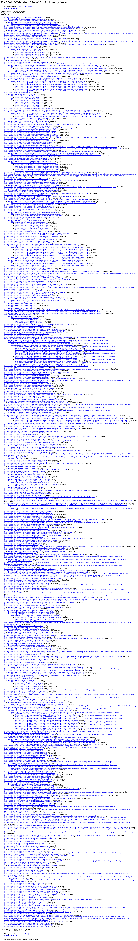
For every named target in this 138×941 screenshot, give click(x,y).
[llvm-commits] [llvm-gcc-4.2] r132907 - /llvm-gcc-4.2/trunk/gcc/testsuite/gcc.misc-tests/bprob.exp (32, 25)
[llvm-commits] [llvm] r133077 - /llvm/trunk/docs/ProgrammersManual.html (26, 377)
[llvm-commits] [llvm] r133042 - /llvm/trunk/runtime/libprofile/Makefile (25, 290)
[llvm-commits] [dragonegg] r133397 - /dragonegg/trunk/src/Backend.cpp (25, 904)
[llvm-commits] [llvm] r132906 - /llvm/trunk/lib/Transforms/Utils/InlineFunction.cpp (28, 20)
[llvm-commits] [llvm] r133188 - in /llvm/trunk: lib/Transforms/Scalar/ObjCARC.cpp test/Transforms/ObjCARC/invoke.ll (39, 527)
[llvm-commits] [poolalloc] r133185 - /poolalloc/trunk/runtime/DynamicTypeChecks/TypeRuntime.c (33, 524)
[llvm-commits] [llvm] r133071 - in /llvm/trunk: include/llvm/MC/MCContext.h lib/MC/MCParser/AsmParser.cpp (37, 372)
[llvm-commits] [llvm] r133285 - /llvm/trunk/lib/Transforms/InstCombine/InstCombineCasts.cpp (32, 701)
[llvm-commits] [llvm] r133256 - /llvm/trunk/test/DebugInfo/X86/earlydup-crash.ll (28, 634)
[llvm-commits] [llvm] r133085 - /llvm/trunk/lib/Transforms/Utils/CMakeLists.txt (27, 386)
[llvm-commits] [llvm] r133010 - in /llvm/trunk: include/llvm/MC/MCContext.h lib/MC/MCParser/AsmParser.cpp (37, 233)
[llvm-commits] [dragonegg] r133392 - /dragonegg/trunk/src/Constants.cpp (25, 896)
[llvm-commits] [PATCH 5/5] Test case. (19, 485)
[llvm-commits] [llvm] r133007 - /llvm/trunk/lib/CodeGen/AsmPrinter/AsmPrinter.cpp (29, 217)
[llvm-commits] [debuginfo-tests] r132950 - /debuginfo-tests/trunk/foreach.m (26, 139)
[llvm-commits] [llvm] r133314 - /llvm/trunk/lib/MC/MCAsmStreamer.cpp (25, 782)
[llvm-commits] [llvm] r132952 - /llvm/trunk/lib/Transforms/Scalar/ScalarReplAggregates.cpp (31, 140)
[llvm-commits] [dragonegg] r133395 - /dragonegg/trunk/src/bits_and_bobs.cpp (27, 900)
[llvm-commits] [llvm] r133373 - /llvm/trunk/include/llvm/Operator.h (24, 883)
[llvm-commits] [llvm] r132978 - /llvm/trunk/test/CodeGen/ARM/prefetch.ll (26, 179)
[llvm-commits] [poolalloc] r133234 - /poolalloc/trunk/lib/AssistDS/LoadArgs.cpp (27, 581)
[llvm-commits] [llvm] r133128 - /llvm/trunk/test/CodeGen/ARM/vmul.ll (25, 439)
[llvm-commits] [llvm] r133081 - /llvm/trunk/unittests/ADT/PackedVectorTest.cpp (27, 383)
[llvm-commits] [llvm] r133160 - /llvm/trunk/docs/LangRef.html (22, 495)
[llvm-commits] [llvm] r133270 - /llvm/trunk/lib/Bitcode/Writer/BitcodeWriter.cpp (28, 659)
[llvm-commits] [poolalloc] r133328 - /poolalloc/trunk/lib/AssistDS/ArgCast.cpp (27, 800)
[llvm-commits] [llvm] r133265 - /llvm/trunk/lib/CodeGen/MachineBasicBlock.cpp (28, 646)
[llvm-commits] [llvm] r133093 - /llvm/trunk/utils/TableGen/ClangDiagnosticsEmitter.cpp (30, 393)
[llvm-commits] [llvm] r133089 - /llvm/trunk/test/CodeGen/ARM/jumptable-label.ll (28, 391)
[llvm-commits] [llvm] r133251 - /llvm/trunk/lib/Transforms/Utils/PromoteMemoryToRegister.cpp (32, 605)
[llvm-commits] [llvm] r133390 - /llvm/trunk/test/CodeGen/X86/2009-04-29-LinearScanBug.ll (31, 892)
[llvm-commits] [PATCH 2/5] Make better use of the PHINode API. (27, 477)
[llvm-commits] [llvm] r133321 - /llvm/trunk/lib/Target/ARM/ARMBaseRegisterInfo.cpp (29, 793)
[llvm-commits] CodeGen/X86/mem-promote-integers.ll (20, 869)
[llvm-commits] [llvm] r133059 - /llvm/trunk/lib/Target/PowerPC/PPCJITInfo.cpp (27, 334)
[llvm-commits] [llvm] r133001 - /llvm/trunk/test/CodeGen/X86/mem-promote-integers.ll (30, 207)
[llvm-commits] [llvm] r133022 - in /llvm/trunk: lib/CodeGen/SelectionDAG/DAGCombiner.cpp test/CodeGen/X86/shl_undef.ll (41, 244)
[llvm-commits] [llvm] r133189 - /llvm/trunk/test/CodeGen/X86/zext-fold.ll (26, 529)
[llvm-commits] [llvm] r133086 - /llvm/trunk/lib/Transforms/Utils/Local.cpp (26, 390)
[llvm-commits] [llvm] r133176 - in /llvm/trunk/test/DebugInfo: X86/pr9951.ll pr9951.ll (29, 516)
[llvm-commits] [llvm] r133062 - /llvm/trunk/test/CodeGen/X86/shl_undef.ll (26, 335)
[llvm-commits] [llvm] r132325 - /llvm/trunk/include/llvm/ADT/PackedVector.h (27, 295)
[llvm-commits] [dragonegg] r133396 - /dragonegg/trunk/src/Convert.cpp (25, 902)
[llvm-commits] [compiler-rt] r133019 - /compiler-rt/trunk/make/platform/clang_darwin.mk (30, 241)
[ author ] (25, 6)
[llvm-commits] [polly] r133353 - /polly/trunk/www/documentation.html (25, 843)
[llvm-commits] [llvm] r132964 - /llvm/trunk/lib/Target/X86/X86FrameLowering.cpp (28, 156)
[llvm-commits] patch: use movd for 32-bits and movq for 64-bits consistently (26, 159)
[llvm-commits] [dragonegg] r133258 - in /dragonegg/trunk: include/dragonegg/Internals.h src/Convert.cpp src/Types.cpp (39, 635)
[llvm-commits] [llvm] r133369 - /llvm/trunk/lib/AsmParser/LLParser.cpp (25, 872)
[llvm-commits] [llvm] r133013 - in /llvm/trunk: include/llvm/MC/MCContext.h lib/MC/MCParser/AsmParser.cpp (37, 235)
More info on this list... (11, 8)
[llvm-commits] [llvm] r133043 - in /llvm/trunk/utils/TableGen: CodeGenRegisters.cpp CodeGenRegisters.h (35, 292)
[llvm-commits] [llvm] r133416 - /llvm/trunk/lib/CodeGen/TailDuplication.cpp (26, 926)
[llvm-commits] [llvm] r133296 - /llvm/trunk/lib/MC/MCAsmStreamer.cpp (25, 752)
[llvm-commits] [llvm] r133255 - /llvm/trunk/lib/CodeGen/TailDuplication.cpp (26, 630)
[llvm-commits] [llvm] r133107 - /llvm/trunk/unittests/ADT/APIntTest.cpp (25, 414)
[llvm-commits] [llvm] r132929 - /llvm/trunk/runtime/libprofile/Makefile (25, 119)
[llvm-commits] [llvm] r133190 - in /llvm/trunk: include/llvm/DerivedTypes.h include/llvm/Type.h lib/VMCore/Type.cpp (39, 532)
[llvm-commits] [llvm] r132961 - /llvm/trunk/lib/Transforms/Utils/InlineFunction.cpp (28, 145)
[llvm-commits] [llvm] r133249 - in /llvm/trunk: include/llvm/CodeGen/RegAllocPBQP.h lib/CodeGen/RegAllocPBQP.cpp (39, 602)
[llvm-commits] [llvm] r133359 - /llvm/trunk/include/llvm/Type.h (23, 851)
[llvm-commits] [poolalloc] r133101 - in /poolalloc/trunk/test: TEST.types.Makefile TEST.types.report (33, 399)
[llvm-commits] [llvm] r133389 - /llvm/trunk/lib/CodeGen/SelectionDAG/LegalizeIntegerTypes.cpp (33, 891)
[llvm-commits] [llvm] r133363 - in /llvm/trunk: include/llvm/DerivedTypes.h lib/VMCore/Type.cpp (33, 859)
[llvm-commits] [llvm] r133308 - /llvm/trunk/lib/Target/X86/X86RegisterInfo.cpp (27, 776)
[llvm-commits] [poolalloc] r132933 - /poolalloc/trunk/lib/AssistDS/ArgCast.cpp (27, 126)
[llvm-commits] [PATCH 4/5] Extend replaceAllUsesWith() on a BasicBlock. (30, 481)
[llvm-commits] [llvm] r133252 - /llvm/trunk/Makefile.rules (21, 609)
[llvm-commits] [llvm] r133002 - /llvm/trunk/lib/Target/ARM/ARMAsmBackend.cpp (28, 209)
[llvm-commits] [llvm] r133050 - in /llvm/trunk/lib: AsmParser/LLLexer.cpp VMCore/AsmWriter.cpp (33, 297)
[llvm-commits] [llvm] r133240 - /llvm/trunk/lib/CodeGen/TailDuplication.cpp (26, 583)
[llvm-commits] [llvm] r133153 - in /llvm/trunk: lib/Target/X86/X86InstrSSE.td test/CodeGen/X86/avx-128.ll (35, 469)
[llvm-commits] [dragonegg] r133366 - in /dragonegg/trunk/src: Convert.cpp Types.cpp (29, 864)
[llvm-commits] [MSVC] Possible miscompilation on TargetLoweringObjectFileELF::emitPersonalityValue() (35, 38)
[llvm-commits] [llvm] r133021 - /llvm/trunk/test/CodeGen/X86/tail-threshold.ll (27, 243)
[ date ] (30, 6)
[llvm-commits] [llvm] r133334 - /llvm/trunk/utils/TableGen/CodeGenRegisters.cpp (28, 813)
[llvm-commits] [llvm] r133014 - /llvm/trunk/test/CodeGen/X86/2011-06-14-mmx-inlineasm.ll (31, 236)
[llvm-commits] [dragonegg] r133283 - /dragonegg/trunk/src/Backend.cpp (25, 693)
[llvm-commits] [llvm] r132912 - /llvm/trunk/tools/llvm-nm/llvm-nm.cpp (25, 36)
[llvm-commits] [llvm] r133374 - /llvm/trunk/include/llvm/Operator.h (24, 885)
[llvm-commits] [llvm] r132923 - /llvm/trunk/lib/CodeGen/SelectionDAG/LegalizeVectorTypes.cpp (32, 76)
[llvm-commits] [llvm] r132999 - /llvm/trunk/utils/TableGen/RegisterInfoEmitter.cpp (28, 204)
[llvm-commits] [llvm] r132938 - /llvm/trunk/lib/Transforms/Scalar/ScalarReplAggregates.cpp (31, 132)
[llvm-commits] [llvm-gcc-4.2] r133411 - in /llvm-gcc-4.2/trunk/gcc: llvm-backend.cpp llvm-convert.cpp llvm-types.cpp (38, 915)
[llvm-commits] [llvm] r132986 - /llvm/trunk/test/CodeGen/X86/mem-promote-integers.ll (30, 188)
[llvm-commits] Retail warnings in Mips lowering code (20, 434)
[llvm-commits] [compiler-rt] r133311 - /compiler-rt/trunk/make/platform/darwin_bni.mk (29, 779)
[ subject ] (19, 6)
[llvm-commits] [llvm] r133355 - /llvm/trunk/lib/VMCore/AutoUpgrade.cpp (26, 846)
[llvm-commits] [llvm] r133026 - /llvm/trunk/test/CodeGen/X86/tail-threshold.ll (27, 268)
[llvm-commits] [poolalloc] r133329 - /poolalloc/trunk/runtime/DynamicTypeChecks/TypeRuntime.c (33, 801)
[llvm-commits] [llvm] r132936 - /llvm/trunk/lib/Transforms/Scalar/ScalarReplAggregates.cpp (31, 129)
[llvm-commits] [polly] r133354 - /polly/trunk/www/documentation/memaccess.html (28, 845)
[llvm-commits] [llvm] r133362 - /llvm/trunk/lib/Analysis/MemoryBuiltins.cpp (26, 857)
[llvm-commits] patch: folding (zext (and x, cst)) (18, 314)
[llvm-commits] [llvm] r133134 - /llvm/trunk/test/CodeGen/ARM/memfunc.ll (26, 449)
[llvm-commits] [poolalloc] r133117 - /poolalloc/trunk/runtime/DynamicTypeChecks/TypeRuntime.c (33, 431)
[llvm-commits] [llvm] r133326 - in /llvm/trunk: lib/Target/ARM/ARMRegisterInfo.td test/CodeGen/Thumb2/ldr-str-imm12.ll (40, 798)
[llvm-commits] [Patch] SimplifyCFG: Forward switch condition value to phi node (28, 771)
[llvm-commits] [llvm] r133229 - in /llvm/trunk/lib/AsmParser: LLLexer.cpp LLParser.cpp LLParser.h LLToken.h (36, 578)
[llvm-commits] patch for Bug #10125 (15, 59)
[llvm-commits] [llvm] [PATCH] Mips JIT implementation (21, 489)
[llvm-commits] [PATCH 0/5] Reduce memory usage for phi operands (24, 473)
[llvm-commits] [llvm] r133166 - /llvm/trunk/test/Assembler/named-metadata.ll (27, 498)
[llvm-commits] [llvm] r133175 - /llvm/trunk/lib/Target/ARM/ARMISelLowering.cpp (28, 514)
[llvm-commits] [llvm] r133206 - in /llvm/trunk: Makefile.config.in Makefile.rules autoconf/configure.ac (34, 549)
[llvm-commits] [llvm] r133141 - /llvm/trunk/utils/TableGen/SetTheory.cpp (25, 460)
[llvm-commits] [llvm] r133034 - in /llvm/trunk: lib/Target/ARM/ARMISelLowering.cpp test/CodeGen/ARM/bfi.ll (37, 279)
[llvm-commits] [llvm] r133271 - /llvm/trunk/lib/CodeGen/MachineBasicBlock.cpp (28, 661)
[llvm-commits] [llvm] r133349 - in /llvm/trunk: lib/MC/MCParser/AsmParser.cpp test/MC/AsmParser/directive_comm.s (39, 837)
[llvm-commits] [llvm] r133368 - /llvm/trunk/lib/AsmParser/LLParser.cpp (25, 870)
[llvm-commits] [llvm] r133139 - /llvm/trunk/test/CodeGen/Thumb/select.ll (25, 452)
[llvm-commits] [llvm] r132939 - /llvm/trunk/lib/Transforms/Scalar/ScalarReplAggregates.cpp (31, 134)
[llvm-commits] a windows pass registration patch (18, 302)
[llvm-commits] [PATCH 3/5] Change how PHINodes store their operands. (29, 479)
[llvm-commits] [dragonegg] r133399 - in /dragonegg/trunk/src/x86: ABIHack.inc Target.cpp (30, 905)
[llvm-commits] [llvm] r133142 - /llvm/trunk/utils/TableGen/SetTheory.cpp (25, 462)
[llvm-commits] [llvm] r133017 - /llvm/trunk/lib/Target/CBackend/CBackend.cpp (27, 238)
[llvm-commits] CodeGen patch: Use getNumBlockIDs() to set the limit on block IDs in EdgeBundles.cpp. (34, 401)
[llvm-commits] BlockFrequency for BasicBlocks (18, 678)
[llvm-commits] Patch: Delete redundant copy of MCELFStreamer (23, 643)
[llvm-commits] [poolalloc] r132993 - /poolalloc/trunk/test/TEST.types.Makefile (27, 198)
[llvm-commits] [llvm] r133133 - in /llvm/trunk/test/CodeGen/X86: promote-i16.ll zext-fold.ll (31, 444)
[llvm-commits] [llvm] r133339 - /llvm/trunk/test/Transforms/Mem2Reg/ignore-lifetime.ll (30, 825)
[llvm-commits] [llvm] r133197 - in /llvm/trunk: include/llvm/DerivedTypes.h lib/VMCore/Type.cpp (33, 540)
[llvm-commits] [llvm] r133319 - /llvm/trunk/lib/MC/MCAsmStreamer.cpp (25, 790)
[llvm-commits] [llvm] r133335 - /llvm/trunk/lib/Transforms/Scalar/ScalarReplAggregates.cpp (31, 814)
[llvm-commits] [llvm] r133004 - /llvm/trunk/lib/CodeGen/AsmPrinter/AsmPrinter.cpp (29, 211)
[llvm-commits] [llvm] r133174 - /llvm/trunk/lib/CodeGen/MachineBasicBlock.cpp (28, 513)
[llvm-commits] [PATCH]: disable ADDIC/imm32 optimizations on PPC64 (25, 640)
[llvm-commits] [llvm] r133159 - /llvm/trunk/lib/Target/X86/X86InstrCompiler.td (27, 493)
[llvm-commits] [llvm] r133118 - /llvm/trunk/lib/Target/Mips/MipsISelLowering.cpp (28, 433)
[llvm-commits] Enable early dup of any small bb (18, 465)
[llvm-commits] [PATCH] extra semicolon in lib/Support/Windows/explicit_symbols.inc (29, 286)
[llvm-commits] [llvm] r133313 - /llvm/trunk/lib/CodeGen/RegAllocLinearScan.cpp (28, 781)
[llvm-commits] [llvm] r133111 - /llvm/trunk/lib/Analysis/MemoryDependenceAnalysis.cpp (30, 425)
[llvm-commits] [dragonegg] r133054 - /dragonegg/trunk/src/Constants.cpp (25, 327)
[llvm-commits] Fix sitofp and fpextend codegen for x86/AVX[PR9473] (24, 471)
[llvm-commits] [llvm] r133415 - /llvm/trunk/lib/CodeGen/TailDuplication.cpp (26, 923)
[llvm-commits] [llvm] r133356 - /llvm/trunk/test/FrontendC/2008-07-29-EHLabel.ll (28, 848)
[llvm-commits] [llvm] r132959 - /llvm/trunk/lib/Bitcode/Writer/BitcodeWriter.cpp (28, 143)
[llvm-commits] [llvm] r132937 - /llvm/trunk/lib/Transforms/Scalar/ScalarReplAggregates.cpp (31, 131)
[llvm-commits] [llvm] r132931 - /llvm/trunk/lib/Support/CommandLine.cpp (26, 123)
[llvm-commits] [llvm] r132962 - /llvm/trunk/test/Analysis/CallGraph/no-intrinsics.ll (28, 150)
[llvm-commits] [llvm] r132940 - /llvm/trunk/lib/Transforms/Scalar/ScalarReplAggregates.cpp (31, 135)
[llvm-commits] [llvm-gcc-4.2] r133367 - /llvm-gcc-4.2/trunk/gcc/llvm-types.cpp (27, 867)
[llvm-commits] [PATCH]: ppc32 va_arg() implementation (21, 219)
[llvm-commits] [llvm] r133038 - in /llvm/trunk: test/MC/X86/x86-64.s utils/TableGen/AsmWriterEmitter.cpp (35, 284)
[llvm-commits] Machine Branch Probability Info (18, 92)
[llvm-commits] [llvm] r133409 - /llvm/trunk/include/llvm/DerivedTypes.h (25, 913)
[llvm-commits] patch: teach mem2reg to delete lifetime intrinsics (23, 17)
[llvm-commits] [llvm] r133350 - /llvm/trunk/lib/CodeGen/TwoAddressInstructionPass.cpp (30, 838)
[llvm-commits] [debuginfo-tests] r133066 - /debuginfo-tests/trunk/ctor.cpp (25, 367)
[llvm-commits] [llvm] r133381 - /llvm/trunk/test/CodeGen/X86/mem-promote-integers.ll (30, 886)
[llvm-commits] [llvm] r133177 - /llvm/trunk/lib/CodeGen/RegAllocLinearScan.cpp (28, 517)
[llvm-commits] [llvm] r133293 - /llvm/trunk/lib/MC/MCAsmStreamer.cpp (25, 750)
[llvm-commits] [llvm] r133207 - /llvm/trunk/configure (20, 553)
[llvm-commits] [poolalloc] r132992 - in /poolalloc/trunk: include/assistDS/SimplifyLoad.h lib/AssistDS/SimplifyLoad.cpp (39, 196)
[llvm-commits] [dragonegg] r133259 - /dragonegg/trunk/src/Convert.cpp (25, 637)
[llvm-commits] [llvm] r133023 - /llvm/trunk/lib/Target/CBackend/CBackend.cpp (27, 267)
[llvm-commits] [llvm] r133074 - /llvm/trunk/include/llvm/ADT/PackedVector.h (27, 374)
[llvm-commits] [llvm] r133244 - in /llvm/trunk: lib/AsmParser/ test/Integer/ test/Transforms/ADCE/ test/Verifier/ (36, 588)
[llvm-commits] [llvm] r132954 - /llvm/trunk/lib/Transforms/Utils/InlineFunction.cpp (28, 142)
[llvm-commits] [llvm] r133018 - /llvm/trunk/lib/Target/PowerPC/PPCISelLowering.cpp (29, 239)
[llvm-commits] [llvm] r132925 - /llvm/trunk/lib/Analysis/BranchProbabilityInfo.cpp (28, 108)
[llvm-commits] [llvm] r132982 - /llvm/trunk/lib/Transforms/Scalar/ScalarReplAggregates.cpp (31, 182)
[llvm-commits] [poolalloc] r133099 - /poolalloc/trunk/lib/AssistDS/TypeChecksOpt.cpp (29, 396)
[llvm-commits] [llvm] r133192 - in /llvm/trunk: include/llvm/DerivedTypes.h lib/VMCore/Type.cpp (33, 535)
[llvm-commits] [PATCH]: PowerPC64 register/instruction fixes (22, 492)
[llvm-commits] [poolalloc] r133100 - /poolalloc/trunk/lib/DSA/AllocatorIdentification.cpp (30, 398)
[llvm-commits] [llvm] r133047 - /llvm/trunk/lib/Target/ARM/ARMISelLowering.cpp (28, 294)
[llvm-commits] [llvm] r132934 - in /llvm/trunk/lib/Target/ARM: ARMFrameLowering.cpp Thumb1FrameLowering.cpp (38, 127)
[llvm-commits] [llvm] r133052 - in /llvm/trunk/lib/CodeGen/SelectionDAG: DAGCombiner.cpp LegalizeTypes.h (36, 324)
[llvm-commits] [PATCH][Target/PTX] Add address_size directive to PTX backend (28, 610)
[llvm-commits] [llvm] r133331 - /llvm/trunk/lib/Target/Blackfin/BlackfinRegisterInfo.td (29, 805)
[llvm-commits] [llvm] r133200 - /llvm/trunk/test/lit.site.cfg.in (22, 543)
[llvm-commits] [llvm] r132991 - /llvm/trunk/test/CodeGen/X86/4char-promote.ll (27, 195)
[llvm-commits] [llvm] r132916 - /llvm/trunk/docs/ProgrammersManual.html (26, 62)
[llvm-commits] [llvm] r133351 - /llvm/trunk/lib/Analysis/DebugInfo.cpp (25, 840)
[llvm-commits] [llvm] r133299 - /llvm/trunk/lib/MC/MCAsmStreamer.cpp (25, 757)
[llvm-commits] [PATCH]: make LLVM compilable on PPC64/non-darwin (25, 283)
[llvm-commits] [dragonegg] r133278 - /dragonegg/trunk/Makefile (23, 677)
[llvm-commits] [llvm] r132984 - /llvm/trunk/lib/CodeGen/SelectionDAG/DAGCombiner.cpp (31, 183)
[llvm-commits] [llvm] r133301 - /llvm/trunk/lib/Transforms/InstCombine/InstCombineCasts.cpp (32, 758)
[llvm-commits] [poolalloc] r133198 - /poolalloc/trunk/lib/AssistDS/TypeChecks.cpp (28, 541)
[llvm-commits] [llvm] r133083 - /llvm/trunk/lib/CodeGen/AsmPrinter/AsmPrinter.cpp (29, 385)
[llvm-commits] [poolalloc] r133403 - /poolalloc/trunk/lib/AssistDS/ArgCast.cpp (27, 910)
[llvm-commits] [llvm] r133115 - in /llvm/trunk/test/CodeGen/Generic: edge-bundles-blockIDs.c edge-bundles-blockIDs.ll (39, 430)
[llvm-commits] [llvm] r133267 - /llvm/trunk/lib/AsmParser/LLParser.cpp (25, 654)
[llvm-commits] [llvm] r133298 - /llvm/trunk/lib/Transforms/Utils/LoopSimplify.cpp (28, 755)
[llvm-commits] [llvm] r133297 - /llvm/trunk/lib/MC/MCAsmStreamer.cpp (25, 753)
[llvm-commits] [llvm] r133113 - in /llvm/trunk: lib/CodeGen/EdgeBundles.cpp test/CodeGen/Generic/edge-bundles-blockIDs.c (40, 426)
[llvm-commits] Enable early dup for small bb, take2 (19, 46)
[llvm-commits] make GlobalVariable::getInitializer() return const (23, 627)
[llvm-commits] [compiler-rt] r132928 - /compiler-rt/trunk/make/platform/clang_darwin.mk (30, 118)
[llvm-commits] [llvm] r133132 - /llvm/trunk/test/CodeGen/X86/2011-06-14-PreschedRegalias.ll (32, 442)
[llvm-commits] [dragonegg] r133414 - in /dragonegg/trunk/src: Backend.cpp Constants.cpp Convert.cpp (34, 921)
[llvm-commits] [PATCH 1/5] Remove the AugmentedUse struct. (26, 474)
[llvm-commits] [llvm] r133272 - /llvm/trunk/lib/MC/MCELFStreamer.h (25, 662)
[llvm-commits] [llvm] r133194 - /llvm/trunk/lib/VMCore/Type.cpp (23, 537)
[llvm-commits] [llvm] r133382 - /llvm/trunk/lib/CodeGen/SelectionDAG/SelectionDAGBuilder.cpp (33, 888)
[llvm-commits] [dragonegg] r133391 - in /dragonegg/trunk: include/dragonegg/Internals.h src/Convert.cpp (34, 894)
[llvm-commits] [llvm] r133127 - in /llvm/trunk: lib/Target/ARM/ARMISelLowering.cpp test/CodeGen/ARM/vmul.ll (37, 438)
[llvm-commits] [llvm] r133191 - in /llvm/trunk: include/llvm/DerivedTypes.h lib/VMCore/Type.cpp (33, 533)
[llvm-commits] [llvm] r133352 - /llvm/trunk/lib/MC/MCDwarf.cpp (23, 841)
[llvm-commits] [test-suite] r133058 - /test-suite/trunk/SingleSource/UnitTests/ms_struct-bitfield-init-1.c (34, 332)
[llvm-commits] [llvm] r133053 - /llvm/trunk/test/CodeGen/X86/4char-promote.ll (27, 326)
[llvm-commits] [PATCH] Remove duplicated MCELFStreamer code (24, 604)
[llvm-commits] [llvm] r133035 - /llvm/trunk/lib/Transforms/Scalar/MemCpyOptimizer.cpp (30, 281)
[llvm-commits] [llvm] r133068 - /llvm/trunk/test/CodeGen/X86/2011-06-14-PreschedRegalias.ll (32, 370)
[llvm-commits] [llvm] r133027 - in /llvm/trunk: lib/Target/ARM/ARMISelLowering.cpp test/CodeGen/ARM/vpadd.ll (38, 270)
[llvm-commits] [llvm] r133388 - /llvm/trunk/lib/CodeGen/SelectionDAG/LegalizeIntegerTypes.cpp (33, 889)
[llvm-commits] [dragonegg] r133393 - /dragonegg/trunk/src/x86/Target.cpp (26, 897)
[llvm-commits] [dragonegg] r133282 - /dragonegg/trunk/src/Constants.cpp (25, 691)
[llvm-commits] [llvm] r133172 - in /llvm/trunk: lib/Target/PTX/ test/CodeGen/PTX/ (28, 511)
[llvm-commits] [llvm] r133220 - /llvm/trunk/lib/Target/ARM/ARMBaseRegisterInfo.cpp (29, 569)
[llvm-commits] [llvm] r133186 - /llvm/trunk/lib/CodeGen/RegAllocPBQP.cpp (26, 525)
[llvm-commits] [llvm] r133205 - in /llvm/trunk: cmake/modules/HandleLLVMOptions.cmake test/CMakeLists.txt (37, 548)
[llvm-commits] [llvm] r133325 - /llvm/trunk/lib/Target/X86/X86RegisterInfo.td (27, 797)
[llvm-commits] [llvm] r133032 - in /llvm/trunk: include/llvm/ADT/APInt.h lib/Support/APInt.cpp (32, 276)
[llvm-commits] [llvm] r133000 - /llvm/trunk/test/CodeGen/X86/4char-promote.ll (27, 206)
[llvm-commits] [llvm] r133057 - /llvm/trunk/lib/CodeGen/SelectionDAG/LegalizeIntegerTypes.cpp (33, 329)
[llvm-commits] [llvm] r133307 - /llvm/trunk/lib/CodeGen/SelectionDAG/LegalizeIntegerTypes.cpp (33, 774)
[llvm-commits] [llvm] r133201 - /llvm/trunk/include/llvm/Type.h (23, 545)
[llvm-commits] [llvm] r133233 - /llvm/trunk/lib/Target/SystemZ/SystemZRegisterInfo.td (29, 580)
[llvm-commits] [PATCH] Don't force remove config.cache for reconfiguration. (27, 158)
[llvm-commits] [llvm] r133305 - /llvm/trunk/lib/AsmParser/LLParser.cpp (25, 760)
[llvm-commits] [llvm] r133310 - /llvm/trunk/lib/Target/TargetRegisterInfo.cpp (26, 777)
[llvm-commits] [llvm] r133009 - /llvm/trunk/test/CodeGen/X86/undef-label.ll (26, 231)
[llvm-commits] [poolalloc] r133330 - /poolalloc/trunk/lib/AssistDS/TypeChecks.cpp (28, 803)
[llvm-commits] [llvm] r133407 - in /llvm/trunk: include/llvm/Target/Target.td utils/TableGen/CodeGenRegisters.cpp (37, 912)
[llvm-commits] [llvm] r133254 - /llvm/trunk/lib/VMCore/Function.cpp (24, 626)
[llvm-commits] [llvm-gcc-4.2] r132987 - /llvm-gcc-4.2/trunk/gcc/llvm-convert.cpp (28, 191)
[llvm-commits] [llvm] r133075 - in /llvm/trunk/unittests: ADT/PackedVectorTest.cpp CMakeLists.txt (33, 375)
